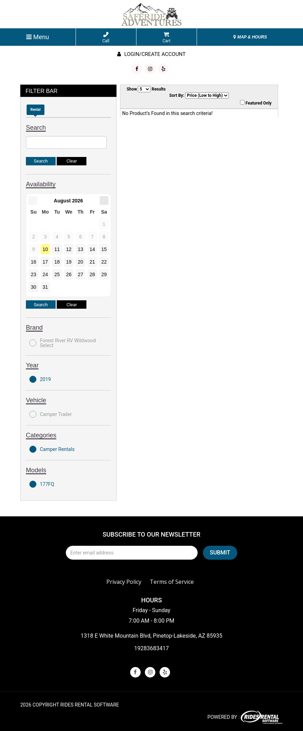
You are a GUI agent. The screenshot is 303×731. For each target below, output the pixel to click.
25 (57, 274)
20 (80, 262)
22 (104, 262)
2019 (40, 379)
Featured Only (256, 103)
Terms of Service (172, 582)
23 (33, 274)
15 (104, 249)
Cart (166, 37)
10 (45, 249)
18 (57, 262)
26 (69, 274)
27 (80, 274)
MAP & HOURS (250, 37)
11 (57, 249)
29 (104, 274)
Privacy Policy (123, 582)
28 (92, 274)
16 (33, 262)
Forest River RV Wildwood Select (62, 343)
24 (45, 274)
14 (92, 249)
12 (69, 249)
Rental (35, 110)
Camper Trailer (50, 414)
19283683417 (151, 648)
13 (80, 249)
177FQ (41, 484)
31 (45, 287)
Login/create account (151, 54)
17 (45, 262)
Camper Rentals (52, 449)
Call (106, 37)
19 (69, 262)
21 (92, 262)
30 (33, 287)
